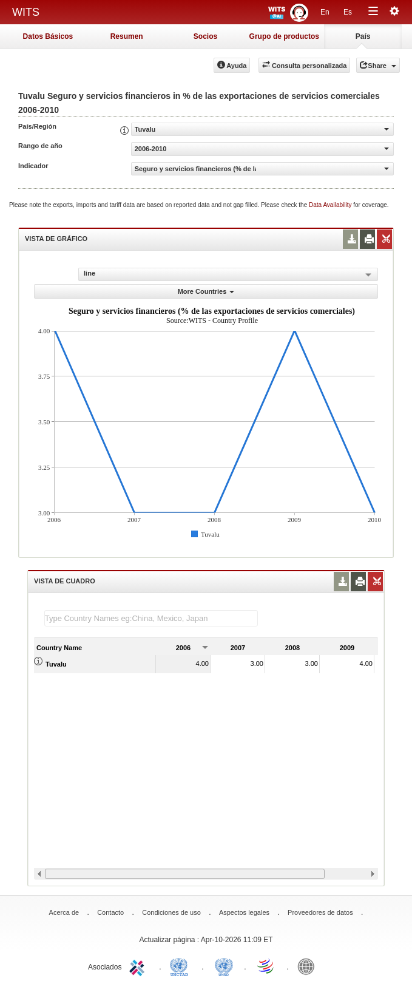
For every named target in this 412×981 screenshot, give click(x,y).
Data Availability (331, 205)
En (324, 12)
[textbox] (151, 618)
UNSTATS (224, 966)
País (363, 36)
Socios (205, 36)
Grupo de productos (284, 36)
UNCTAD (181, 966)
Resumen (126, 36)
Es (347, 12)
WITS (25, 12)
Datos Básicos (48, 36)
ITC (139, 966)
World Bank (309, 966)
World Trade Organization (266, 966)
